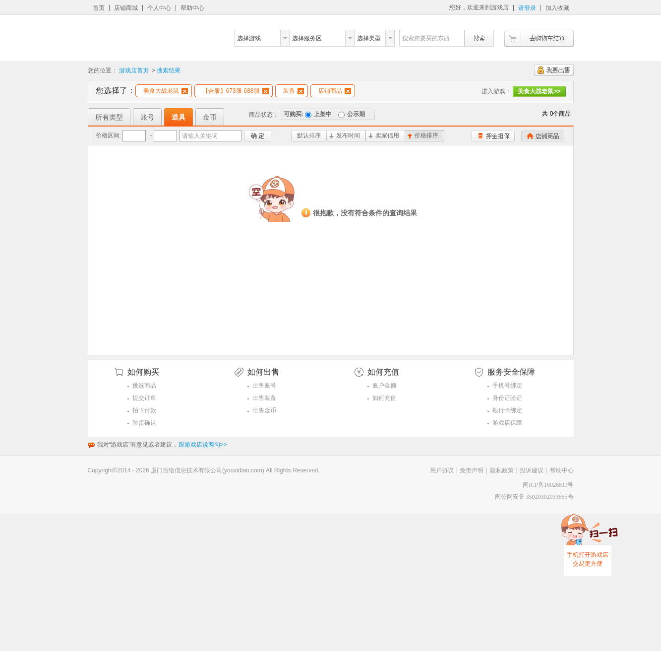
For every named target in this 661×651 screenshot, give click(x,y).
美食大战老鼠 (165, 90)
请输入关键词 (200, 135)
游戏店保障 (507, 422)
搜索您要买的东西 (426, 38)
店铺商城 (126, 7)
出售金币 (264, 410)
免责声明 (471, 470)
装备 (293, 90)
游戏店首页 (134, 70)
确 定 (257, 135)
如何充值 (384, 397)
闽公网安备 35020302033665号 (534, 496)
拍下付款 (144, 410)
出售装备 (264, 397)
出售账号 (264, 385)
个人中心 (159, 7)
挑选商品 (144, 385)
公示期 (351, 114)
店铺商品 (334, 90)
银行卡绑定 (507, 410)
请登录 (527, 7)
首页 (99, 7)
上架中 (318, 114)
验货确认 (144, 422)
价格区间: (108, 135)
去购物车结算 (539, 38)
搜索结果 (168, 70)
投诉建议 (531, 470)
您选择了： (115, 90)
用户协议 (442, 470)
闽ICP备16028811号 (548, 484)
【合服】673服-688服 (235, 90)
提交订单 (144, 397)
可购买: (293, 114)
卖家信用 (383, 135)
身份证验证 (507, 397)
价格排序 (423, 135)
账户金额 (384, 385)
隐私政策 (502, 470)
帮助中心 (192, 7)
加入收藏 (557, 7)
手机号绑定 (507, 385)
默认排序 (309, 135)
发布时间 (344, 135)
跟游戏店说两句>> (203, 444)
